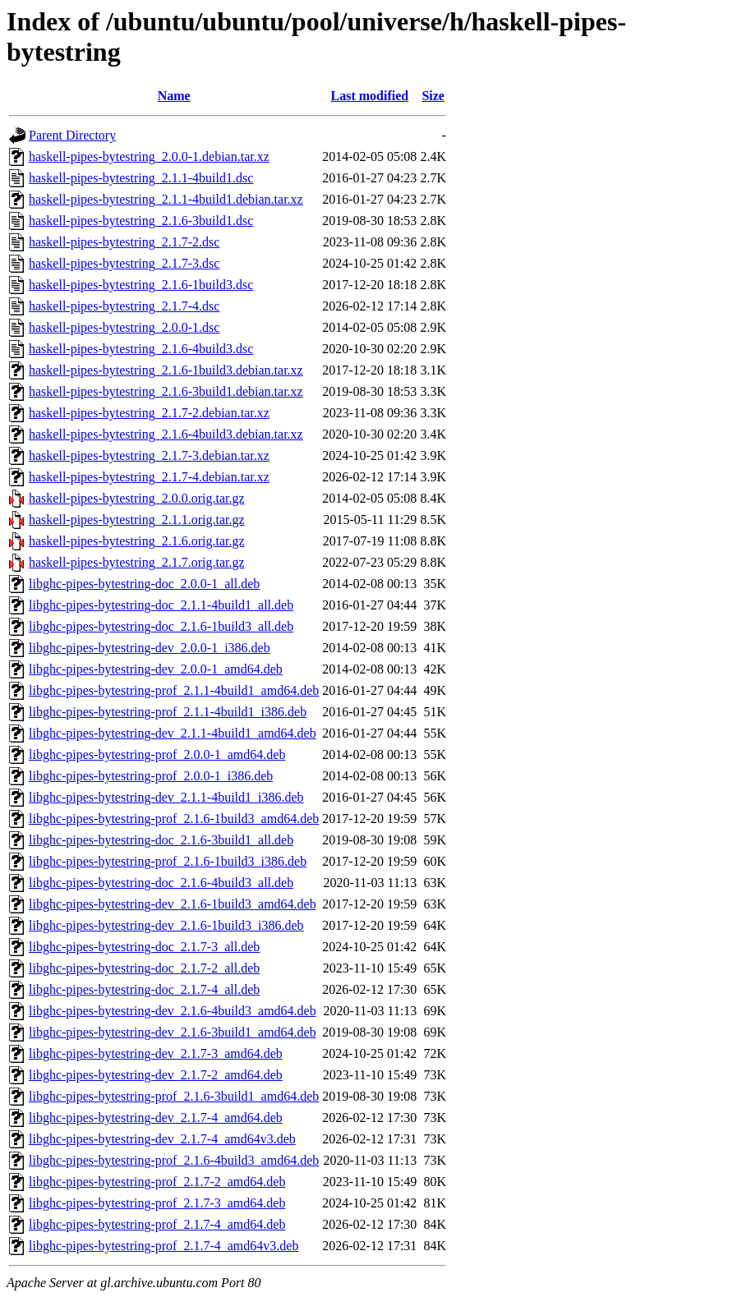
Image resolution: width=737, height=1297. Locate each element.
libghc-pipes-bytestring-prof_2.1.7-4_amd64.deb (157, 1224)
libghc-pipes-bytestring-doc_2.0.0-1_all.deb (144, 584)
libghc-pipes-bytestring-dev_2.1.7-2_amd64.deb (156, 1075)
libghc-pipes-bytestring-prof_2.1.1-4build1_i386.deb (167, 712)
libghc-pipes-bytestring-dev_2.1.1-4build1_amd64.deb (172, 733)
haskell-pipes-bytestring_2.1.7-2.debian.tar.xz (149, 413)
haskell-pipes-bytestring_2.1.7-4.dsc (124, 306)
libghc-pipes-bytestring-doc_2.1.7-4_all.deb (144, 989)
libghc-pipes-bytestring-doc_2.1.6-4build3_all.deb (161, 883)
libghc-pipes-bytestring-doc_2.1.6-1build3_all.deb (161, 626)
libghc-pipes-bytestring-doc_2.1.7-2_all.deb (144, 968)
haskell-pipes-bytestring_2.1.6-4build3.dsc (141, 349)
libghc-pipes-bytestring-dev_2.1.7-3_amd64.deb (156, 1053)
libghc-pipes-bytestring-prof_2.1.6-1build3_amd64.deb (174, 819)
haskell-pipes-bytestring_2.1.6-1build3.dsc (141, 285)
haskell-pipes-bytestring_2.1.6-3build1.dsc (141, 221)
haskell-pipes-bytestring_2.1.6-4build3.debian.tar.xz (166, 434)
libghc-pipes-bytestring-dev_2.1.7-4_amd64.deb (156, 1118)
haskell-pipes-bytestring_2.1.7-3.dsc (124, 263)
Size (433, 96)
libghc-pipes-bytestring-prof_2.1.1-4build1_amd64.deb (174, 690)
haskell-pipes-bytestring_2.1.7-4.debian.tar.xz (149, 477)
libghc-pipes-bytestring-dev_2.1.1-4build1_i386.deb (166, 797)
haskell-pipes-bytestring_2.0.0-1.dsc (124, 327)
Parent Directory (72, 135)
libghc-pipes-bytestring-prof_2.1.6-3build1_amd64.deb (174, 1096)
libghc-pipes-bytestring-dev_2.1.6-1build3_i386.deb (166, 925)
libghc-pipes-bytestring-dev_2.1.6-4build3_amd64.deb (172, 1011)
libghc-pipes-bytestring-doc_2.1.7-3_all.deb (144, 947)
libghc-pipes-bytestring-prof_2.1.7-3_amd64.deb (157, 1203)
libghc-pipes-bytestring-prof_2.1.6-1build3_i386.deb (167, 861)
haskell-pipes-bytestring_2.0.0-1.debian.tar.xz (149, 156)
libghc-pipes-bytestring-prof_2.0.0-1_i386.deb (151, 776)
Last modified (369, 96)
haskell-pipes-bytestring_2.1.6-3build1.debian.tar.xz (166, 391)
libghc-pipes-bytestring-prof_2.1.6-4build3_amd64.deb (174, 1160)
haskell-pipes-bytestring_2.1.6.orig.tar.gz (137, 541)
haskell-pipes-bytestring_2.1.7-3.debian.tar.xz (149, 455)
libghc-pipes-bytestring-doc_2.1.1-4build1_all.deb (161, 605)
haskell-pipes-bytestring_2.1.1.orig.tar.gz (137, 520)
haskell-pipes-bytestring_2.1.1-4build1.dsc (141, 178)
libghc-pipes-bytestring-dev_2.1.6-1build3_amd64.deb (172, 904)
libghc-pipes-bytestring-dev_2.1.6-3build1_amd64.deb (172, 1032)
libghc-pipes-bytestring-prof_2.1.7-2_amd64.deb (157, 1182)
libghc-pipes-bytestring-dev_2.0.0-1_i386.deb (149, 648)
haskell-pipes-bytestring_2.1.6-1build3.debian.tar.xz (166, 370)
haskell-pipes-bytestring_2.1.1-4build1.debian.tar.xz (166, 199)
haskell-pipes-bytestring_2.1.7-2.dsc (124, 242)
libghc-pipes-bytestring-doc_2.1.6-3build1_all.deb (161, 840)
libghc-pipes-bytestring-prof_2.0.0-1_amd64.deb (157, 754)
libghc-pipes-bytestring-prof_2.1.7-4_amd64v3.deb (163, 1246)
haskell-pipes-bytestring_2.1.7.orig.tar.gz (137, 562)
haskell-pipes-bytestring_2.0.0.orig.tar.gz (137, 498)
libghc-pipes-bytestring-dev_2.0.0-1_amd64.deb (156, 669)
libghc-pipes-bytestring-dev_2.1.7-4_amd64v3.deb (162, 1139)
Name (174, 96)
